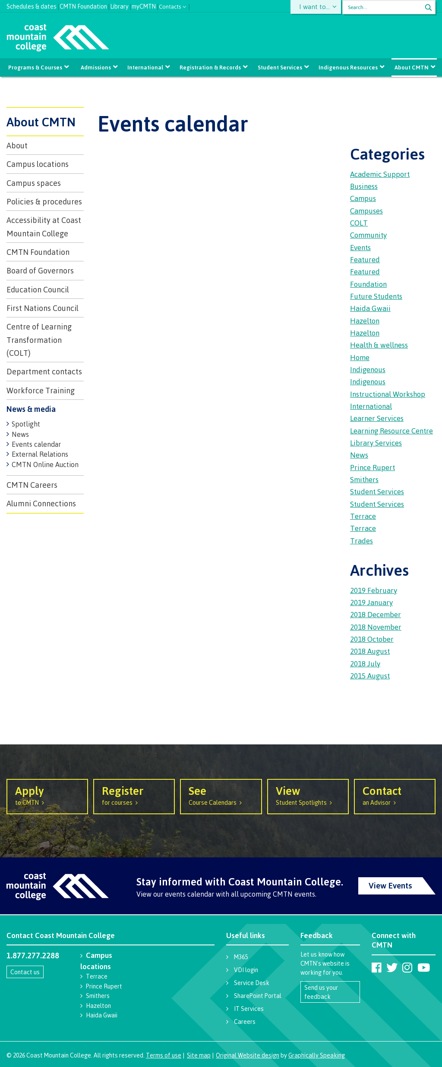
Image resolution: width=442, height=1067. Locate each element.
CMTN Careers (31, 485)
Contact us (25, 972)
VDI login (246, 969)
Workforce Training (40, 390)
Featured (365, 259)
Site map (199, 1055)
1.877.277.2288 (32, 955)
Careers (245, 1021)
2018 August (370, 651)
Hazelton (364, 320)
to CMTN (47, 795)
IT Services (249, 1008)
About (17, 145)
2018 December (375, 614)
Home (359, 357)
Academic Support (380, 174)
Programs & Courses (36, 67)
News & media (31, 409)
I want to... (315, 7)
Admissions (96, 67)
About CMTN (410, 67)
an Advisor (395, 795)
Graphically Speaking (316, 1055)
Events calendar (36, 444)
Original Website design (247, 1055)
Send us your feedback (321, 992)
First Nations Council (42, 308)
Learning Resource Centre (391, 430)
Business (364, 186)
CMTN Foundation (83, 5)
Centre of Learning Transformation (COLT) (39, 340)
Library (119, 5)
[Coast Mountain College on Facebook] (377, 967)
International (146, 67)
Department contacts (44, 371)
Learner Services (377, 418)
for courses (134, 795)
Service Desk (251, 982)
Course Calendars (221, 795)
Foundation (368, 284)
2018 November (375, 626)
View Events (390, 885)
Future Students (376, 296)
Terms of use (163, 1055)
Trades (361, 540)
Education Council (37, 289)
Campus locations (37, 164)
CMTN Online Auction (45, 464)
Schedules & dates (31, 5)
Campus (363, 198)
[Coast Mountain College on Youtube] (423, 967)
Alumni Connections (41, 503)
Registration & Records (210, 67)
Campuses (366, 210)
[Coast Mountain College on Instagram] (407, 967)
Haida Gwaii (370, 308)
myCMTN (144, 5)
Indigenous (367, 369)
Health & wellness (379, 344)
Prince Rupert (372, 467)
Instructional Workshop (387, 394)
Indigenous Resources (347, 67)
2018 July (365, 663)
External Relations (40, 454)
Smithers (364, 479)
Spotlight (26, 424)
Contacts (170, 6)
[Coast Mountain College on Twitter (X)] (392, 967)
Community (368, 234)
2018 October (372, 638)
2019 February (373, 590)
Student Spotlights (308, 795)
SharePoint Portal (257, 995)
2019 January (371, 602)
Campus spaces (33, 183)
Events (360, 247)
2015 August (370, 675)
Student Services (279, 67)
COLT (359, 222)
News (20, 434)
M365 (241, 956)
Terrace (363, 516)
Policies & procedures (44, 201)
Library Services (376, 442)
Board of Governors (40, 270)
